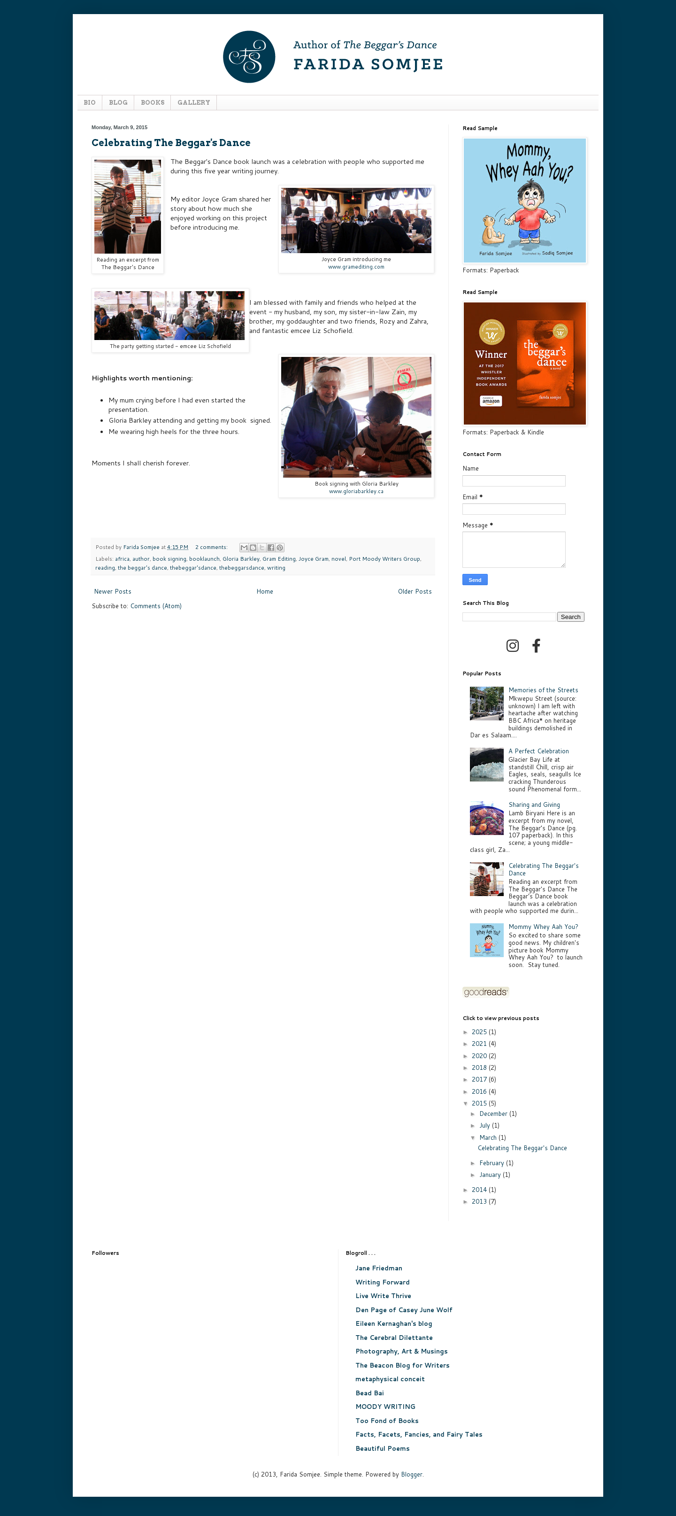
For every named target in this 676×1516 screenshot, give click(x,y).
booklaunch (204, 559)
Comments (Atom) (156, 606)
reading (105, 568)
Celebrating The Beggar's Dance (171, 142)
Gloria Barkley (241, 559)
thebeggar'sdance (193, 568)
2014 (480, 1189)
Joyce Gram (314, 559)
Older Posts (415, 591)
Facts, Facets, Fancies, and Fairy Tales (419, 1434)
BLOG (118, 102)
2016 (480, 1091)
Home (264, 591)
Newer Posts (112, 591)
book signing (169, 559)
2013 (480, 1201)
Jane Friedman (378, 1268)
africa (122, 559)
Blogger (411, 1474)
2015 (480, 1103)
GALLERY (193, 102)
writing (276, 568)
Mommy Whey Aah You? (543, 926)
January (491, 1174)
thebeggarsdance (241, 568)
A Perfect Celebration (538, 751)
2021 (480, 1043)
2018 (480, 1067)
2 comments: (212, 547)
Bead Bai (369, 1393)
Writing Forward (382, 1282)
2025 (480, 1032)
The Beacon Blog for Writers (402, 1365)
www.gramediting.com (356, 267)
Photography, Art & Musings (401, 1351)
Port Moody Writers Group (384, 559)
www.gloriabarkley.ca (356, 491)
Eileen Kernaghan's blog (393, 1323)
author (141, 559)
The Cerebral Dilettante (394, 1337)
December (494, 1113)
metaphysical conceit (390, 1379)
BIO (90, 102)
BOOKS (152, 102)
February (492, 1163)
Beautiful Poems (382, 1448)
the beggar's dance (142, 568)
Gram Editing (279, 559)
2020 (480, 1056)
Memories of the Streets (543, 690)
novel (338, 559)
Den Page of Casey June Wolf (404, 1310)
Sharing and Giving (534, 804)
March (489, 1137)
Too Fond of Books (387, 1420)
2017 (480, 1079)
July (485, 1125)
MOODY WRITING (385, 1406)
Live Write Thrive (383, 1296)
